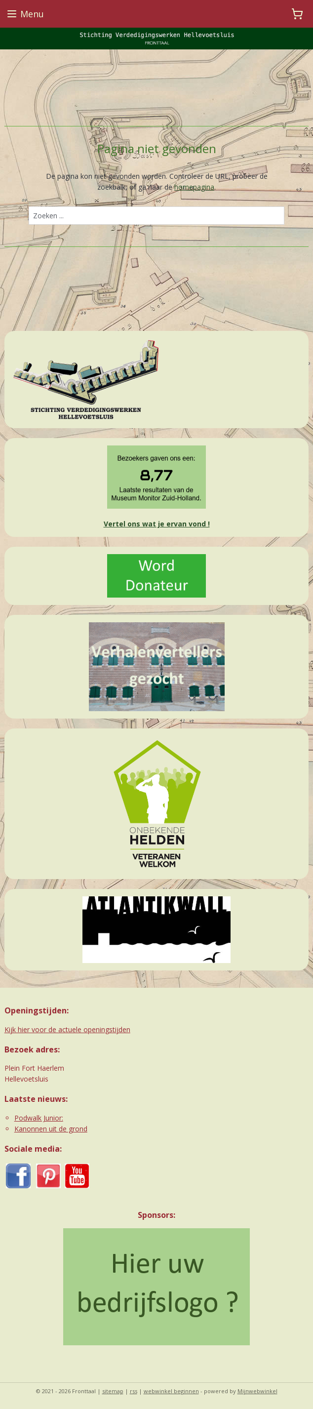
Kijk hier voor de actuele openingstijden (67, 1029)
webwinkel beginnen (171, 1391)
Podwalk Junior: (38, 1118)
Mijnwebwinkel (257, 1391)
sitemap (112, 1391)
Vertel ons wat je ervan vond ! (157, 523)
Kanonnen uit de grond (50, 1128)
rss (133, 1391)
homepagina (194, 187)
